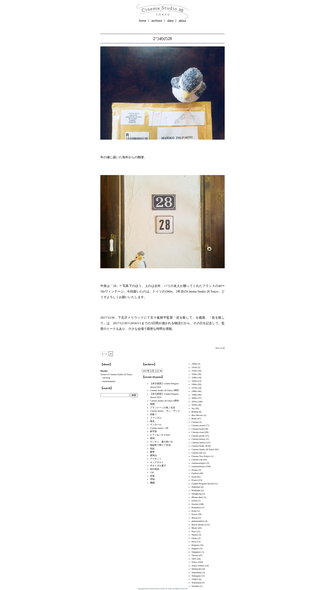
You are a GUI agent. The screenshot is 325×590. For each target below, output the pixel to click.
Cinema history (199, 439)
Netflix (195, 534)
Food (194, 476)
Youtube (195, 586)
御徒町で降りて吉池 (160, 445)
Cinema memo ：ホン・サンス (165, 411)
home (142, 20)
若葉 (152, 476)
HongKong (197, 493)
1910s (194, 367)
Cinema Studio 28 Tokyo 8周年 (164, 400)
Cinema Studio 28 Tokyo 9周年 (164, 390)
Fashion (195, 473)
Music (194, 528)
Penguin (195, 545)
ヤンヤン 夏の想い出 (161, 441)
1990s (194, 394)
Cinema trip (197, 459)
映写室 (153, 431)
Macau (195, 517)
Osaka (194, 538)
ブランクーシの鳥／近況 (162, 407)
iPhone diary (197, 497)
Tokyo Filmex (198, 565)
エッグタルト (157, 462)
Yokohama (196, 582)
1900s (194, 364)
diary (170, 20)
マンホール (155, 424)
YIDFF (195, 579)
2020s (194, 405)
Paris (194, 541)
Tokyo (194, 562)
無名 (152, 421)
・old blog (105, 377)
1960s (194, 384)
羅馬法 (153, 455)
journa (194, 500)
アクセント (155, 458)
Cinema (195, 422)
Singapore (196, 552)
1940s (194, 377)
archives (156, 20)
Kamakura (196, 507)
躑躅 (152, 482)
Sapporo (195, 548)
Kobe (194, 511)
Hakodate (196, 487)
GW (152, 472)
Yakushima (197, 572)
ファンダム (155, 417)
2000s (194, 398)
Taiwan (195, 555)
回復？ (153, 414)
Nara (194, 531)
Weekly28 (196, 569)
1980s (194, 391)
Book (194, 418)
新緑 (152, 438)
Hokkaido (196, 490)
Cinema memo (198, 442)
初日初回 (154, 469)
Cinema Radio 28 (199, 446)
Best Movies (197, 415)
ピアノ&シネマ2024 (160, 435)
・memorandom (107, 381)
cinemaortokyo (198, 466)
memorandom (198, 521)
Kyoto (194, 514)
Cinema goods (198, 435)
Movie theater (198, 524)
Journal (195, 504)
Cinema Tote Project (201, 456)
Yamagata (196, 575)
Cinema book (198, 429)
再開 (152, 404)
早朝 (152, 479)
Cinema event (198, 432)
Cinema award (198, 425)
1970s (194, 388)
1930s (194, 374)
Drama (195, 470)
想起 (152, 448)
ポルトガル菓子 (158, 465)
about (182, 20)
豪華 (152, 452)
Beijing (195, 411)
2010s (194, 401)
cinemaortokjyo (199, 463)
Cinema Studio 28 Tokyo (203, 449)
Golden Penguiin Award (202, 483)
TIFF (194, 558)
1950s (194, 381)
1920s (194, 370)
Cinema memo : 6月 (159, 428)
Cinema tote (197, 452)
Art (193, 408)
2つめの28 (162, 38)
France (195, 480)
